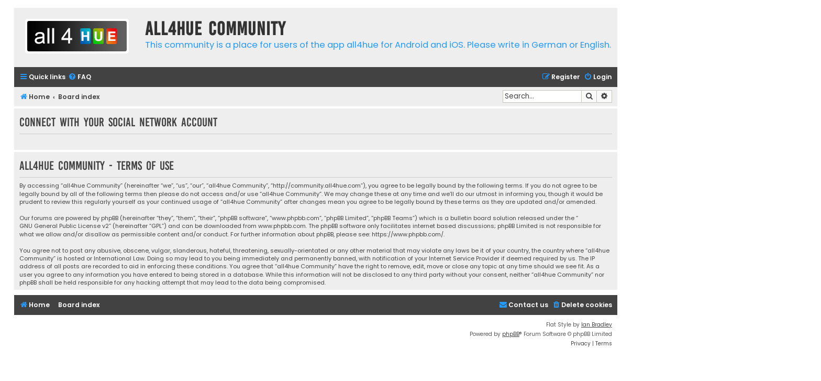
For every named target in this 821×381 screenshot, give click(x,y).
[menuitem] (79, 77)
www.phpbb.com (282, 226)
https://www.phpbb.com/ (407, 234)
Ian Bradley (596, 325)
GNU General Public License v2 (64, 226)
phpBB (510, 334)
